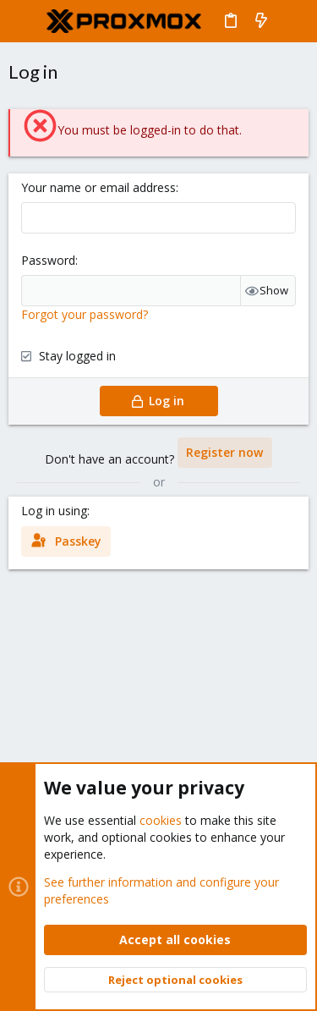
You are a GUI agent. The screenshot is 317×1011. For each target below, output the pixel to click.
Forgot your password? (84, 314)
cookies (160, 820)
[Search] (292, 21)
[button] (25, 21)
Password (48, 260)
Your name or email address (98, 187)
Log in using (54, 511)
